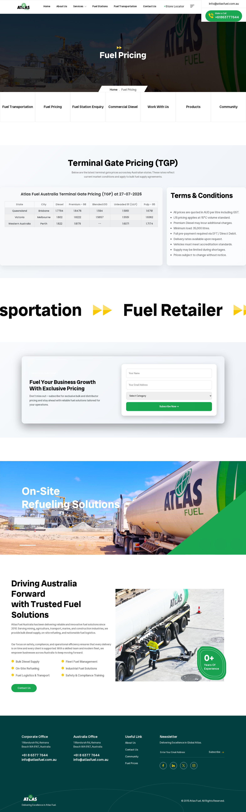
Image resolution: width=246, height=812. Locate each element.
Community (228, 107)
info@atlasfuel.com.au (39, 759)
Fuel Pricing (53, 107)
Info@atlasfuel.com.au (224, 4)
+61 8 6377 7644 (35, 755)
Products (193, 107)
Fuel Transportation (17, 107)
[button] (80, 545)
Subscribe (217, 752)
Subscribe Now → (169, 406)
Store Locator (174, 6)
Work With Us (158, 107)
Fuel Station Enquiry (88, 107)
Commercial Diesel (123, 107)
